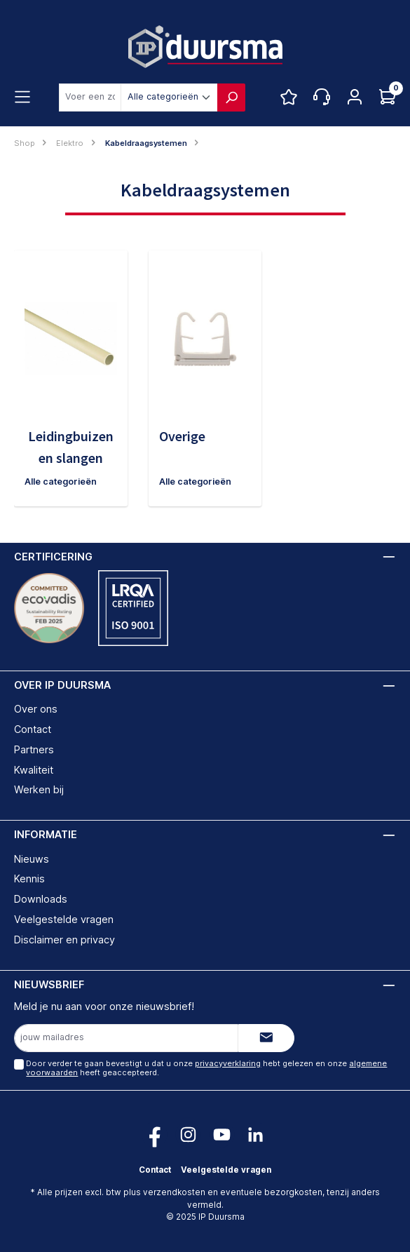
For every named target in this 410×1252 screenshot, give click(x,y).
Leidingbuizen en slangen (71, 446)
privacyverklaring (228, 1063)
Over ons (35, 709)
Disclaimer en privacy (64, 939)
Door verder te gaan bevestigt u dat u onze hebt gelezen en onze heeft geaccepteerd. (206, 1067)
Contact (32, 729)
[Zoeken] (231, 97)
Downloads (40, 899)
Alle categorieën (61, 481)
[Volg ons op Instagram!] (188, 1134)
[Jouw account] (354, 97)
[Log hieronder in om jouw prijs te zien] (387, 97)
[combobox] (90, 97)
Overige (182, 436)
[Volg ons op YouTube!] (222, 1134)
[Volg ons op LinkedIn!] (255, 1134)
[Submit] (266, 1038)
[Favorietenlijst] (288, 97)
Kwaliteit (33, 770)
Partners (34, 749)
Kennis (29, 878)
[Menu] (22, 97)
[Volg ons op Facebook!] (154, 1134)
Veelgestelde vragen (64, 919)
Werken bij (39, 789)
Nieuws (31, 859)
